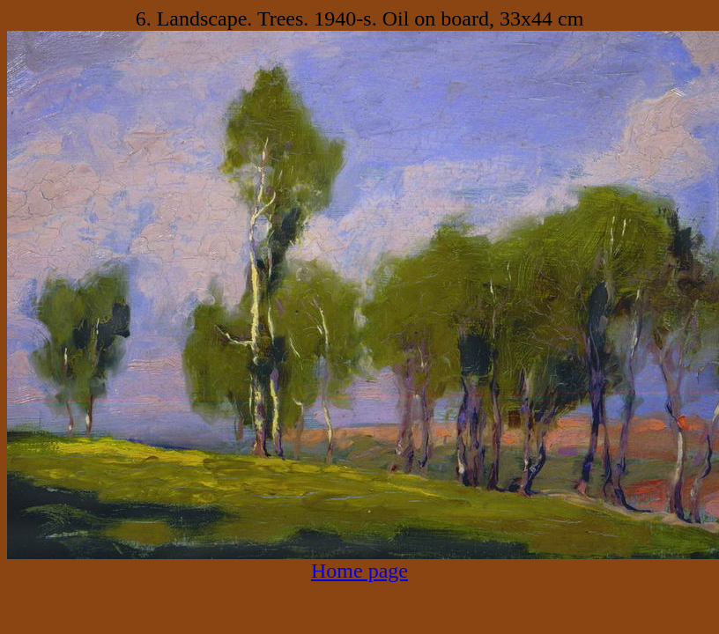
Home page (359, 570)
